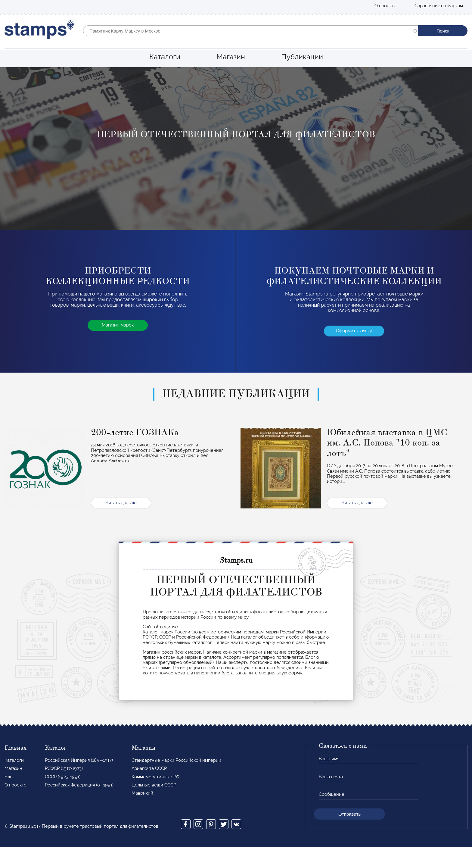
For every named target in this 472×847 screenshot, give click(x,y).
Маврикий (142, 793)
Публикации (302, 56)
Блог (9, 777)
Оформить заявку (354, 330)
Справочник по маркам (439, 5)
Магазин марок (118, 325)
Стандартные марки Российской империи (176, 760)
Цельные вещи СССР (154, 785)
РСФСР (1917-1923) (64, 768)
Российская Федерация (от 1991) (79, 785)
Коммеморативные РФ (155, 777)
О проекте (385, 5)
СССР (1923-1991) (62, 777)
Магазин (230, 56)
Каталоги (164, 56)
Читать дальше (121, 502)
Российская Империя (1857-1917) (79, 760)
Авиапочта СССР (149, 768)
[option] (236, 148)
